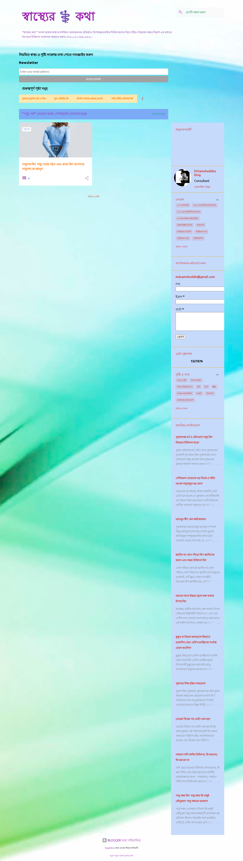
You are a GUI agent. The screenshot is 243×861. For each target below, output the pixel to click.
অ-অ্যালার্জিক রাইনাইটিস (187, 218)
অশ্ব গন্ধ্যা (210, 393)
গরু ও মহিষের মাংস (185, 387)
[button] (86, 178)
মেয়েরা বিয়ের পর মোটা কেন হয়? (193, 719)
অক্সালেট (200, 225)
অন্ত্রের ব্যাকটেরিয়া (184, 393)
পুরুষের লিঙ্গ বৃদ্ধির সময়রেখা (190, 683)
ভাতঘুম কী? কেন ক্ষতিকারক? (191, 519)
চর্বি (198, 387)
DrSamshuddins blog (205, 173)
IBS (214, 387)
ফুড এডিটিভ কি (61, 98)
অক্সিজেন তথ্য (183, 238)
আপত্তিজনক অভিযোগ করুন (191, 263)
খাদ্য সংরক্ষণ (196, 380)
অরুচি (199, 393)
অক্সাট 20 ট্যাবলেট (184, 225)
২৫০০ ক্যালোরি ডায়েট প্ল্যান (204, 205)
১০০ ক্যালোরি (183, 205)
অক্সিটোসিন (198, 238)
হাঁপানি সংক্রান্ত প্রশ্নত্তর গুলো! (90, 98)
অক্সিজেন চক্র (201, 231)
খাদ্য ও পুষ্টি (181, 380)
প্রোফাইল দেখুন (202, 186)
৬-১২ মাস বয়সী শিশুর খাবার (188, 212)
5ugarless (109, 848)
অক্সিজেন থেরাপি (184, 231)
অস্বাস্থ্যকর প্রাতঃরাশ (185, 400)
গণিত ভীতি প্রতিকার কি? (122, 98)
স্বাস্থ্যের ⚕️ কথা (58, 16)
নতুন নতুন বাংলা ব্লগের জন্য (121, 856)
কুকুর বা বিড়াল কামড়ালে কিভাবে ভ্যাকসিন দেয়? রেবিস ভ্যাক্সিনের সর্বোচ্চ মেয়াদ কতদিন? (196, 642)
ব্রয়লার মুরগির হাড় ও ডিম (34, 98)
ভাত (206, 387)
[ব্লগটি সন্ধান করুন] (204, 12)
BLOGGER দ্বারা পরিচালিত (121, 840)
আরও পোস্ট (93, 196)
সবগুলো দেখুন (158, 114)
